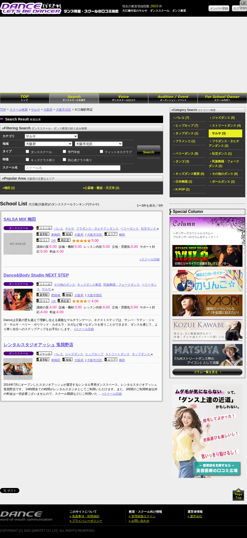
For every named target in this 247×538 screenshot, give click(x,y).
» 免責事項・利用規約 (84, 516)
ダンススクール (41, 152)
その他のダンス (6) (224, 174)
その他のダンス (65, 284)
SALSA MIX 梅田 (20, 219)
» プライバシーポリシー (86, 521)
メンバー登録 (219, 8)
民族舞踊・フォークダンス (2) (224, 164)
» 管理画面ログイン (142, 516)
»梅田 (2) (9, 188)
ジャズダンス (74, 354)
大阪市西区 (94, 295)
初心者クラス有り (80, 160)
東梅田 (56, 234)
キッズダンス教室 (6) (188, 174)
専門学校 (74, 152)
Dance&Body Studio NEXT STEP (36, 275)
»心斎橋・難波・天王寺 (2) (101, 188)
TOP (3, 109)
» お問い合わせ (139, 521)
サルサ (35, 109)
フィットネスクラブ (118, 152)
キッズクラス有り (43, 160)
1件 (54, 240)
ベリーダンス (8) (185, 153)
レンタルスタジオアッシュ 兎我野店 (38, 345)
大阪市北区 (63, 109)
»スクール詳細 (150, 259)
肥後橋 (56, 295)
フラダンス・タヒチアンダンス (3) (224, 143)
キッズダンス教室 (89, 284)
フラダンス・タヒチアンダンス (97, 228)
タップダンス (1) (185, 133)
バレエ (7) (181, 117)
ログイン (239, 8)
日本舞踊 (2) (182, 181)
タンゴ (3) (181, 161)
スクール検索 (19, 109)
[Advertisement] (123, 54)
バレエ (59, 228)
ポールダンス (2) (222, 181)
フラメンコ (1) (184, 141)
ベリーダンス (129, 228)
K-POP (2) (181, 189)
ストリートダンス (117, 354)
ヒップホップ (94, 354)
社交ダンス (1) (221, 153)
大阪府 (47, 109)
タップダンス (141, 354)
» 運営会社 (195, 516)
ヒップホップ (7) (185, 125)
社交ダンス (149, 228)
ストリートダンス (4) (225, 125)
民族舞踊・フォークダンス (121, 284)
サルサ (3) (218, 133)
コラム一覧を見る (207, 372)
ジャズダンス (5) (222, 117)
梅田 (122, 234)
